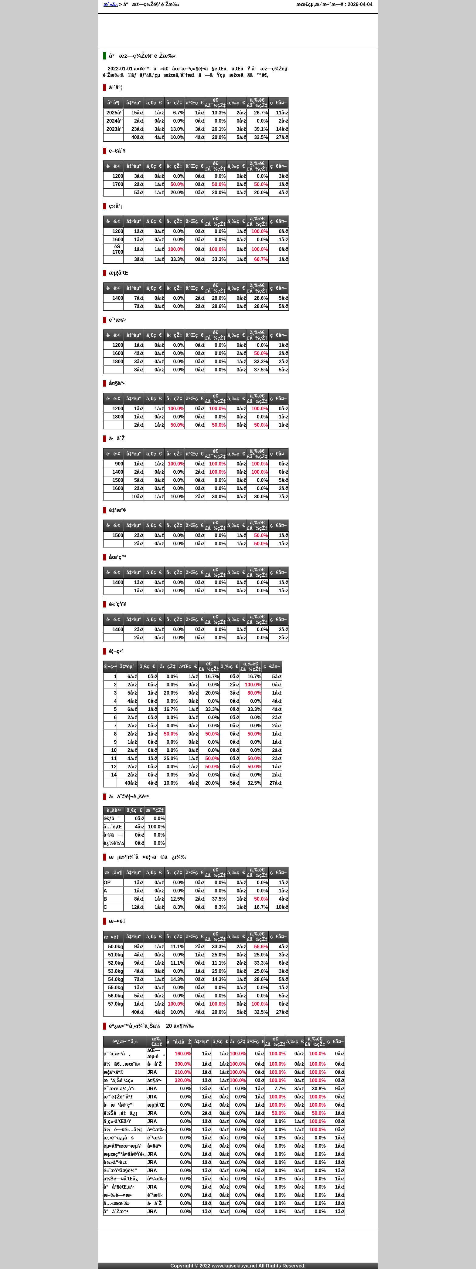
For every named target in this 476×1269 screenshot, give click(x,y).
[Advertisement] (213, 30)
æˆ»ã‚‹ (111, 4)
